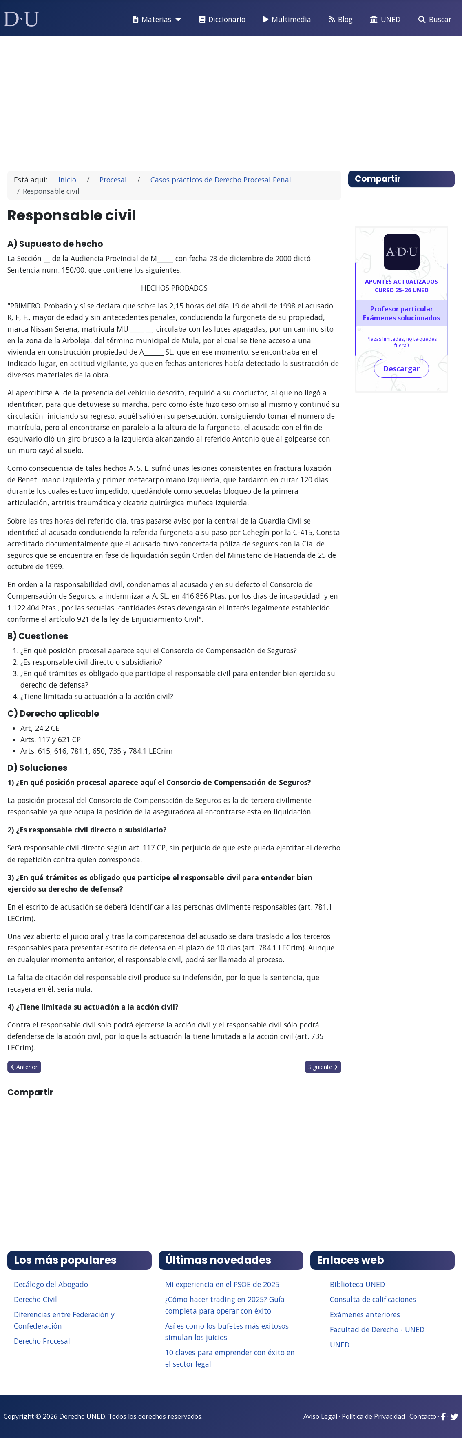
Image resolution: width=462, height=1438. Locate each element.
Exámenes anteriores (365, 1314)
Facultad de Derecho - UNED (377, 1329)
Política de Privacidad (373, 1416)
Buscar (433, 20)
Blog (339, 20)
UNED (383, 20)
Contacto (422, 1416)
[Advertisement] (231, 99)
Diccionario (220, 20)
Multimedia (285, 20)
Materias (150, 20)
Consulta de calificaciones (373, 1299)
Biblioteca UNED (357, 1284)
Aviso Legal (320, 1416)
